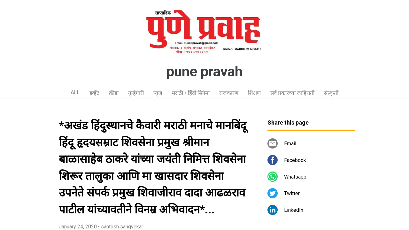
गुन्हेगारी (136, 93)
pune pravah (204, 71)
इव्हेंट (94, 93)
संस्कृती (331, 93)
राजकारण (228, 93)
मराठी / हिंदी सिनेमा (191, 93)
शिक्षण (254, 93)
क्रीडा (114, 93)
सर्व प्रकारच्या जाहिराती (292, 93)
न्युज (157, 93)
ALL (75, 92)
